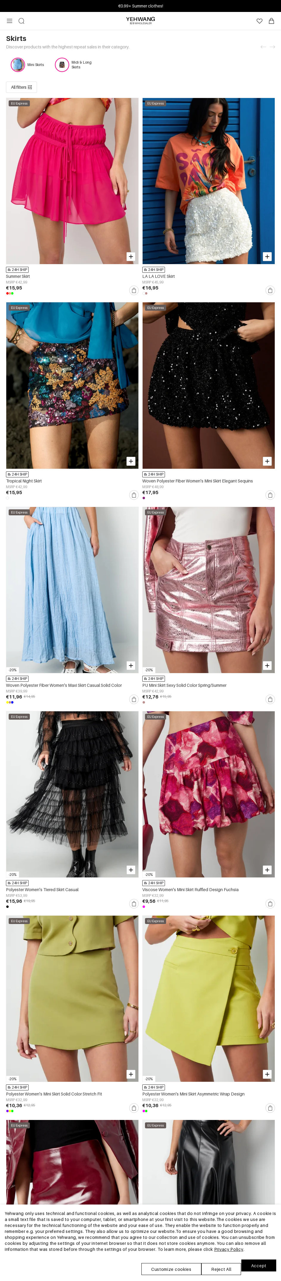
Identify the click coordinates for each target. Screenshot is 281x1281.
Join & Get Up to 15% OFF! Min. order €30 (141, 5)
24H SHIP (17, 213)
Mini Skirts (35, 64)
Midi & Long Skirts (82, 64)
